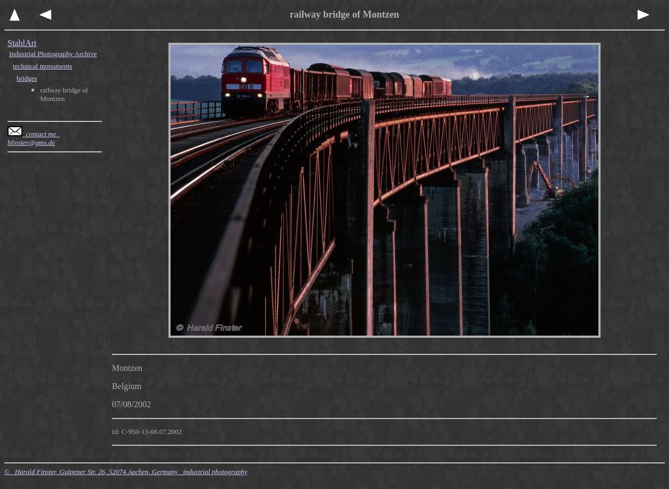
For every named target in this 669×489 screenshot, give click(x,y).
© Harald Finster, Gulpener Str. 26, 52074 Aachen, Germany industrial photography (126, 472)
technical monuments (42, 66)
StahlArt (21, 43)
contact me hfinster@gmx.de (33, 138)
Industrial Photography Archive (53, 54)
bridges (27, 78)
